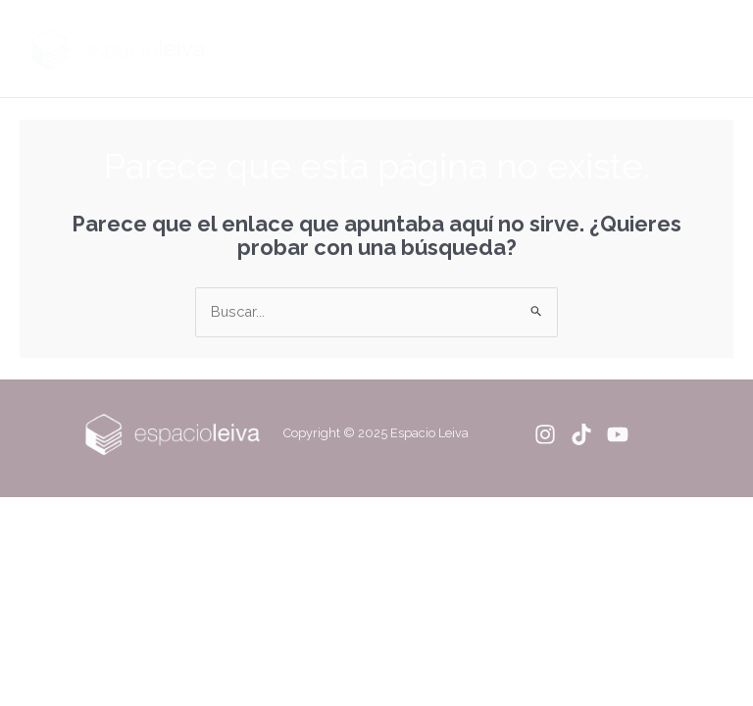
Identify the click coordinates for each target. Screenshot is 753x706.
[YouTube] (617, 434)
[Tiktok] (581, 434)
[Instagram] (545, 434)
